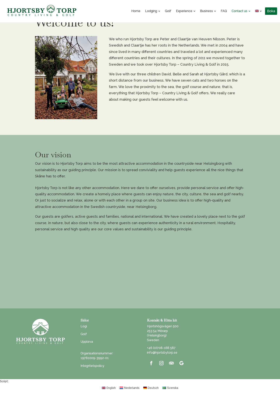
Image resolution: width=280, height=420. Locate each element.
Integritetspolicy (92, 388)
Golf (83, 356)
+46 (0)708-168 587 (161, 370)
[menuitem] (136, 11)
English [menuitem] (111, 410)
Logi (83, 348)
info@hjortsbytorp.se (162, 375)
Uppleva (86, 364)
